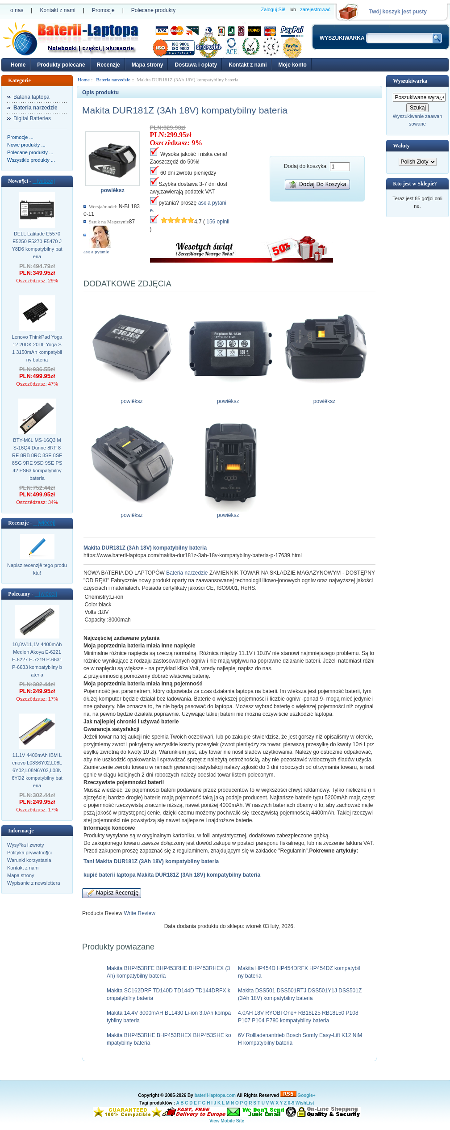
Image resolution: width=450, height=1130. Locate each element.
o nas (16, 10)
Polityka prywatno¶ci (29, 852)
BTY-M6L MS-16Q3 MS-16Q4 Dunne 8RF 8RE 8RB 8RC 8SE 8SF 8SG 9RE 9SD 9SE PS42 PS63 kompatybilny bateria (37, 459)
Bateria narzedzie (187, 573)
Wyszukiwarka (410, 81)
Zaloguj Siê (273, 9)
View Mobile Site (226, 1120)
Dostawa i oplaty (196, 65)
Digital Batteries (32, 118)
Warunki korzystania (29, 860)
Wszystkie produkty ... (31, 160)
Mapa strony (147, 65)
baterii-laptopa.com (215, 1095)
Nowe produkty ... (26, 144)
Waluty (401, 146)
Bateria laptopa (31, 97)
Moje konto (292, 65)
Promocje (103, 10)
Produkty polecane (61, 65)
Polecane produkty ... (30, 152)
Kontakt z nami (57, 10)
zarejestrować (315, 9)
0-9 (291, 1103)
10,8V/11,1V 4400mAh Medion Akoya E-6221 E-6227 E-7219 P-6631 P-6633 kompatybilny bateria (37, 659)
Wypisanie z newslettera (33, 883)
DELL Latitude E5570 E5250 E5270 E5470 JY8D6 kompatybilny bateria (37, 245)
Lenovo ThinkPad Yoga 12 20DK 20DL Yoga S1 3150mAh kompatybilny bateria (37, 348)
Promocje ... (20, 137)
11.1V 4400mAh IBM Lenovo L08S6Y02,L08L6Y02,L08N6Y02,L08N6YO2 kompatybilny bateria (37, 770)
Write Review (138, 913)
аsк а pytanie (96, 251)
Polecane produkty (153, 10)
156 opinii (217, 221)
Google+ (306, 1095)
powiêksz (133, 398)
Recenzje (108, 65)
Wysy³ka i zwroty (25, 845)
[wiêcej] (44, 181)
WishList (305, 1103)
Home (18, 65)
